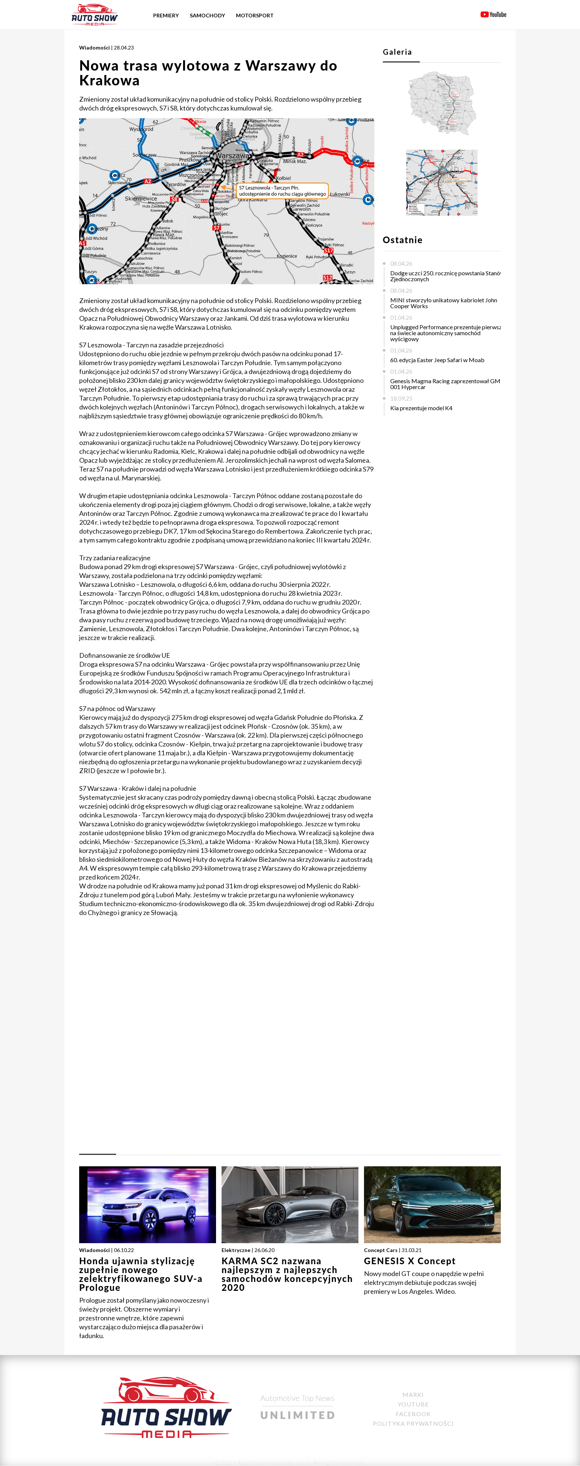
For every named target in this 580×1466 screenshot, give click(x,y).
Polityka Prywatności (413, 1423)
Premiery (166, 15)
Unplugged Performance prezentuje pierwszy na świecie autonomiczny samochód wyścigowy (447, 332)
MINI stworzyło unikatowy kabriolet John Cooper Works (443, 302)
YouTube (413, 1404)
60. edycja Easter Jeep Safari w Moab (437, 359)
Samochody (207, 15)
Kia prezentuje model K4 (421, 407)
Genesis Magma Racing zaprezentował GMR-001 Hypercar (448, 383)
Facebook (413, 1413)
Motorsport (255, 15)
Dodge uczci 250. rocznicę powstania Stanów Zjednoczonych (447, 275)
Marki (413, 1394)
